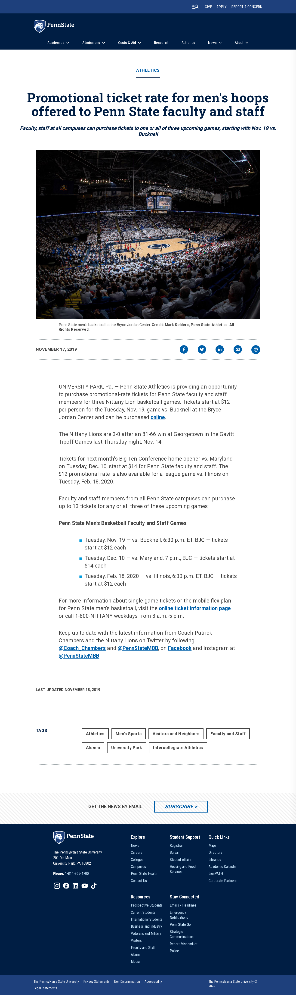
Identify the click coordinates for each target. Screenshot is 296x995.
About (239, 43)
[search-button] (195, 7)
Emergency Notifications (179, 915)
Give (208, 7)
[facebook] (184, 350)
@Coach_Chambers (82, 648)
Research (161, 43)
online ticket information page (195, 608)
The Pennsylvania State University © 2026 (233, 984)
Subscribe (179, 807)
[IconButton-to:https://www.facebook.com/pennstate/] (66, 885)
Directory (215, 852)
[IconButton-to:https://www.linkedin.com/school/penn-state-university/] (75, 885)
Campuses (138, 866)
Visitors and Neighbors (176, 733)
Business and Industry (146, 926)
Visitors (136, 940)
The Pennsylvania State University (56, 981)
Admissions (91, 43)
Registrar (176, 845)
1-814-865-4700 (77, 873)
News (212, 43)
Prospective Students (147, 905)
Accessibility (153, 981)
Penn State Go (180, 924)
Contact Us (139, 881)
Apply (221, 7)
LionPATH (216, 873)
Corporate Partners (223, 881)
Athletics (188, 43)
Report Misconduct (183, 944)
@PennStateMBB (138, 648)
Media (135, 961)
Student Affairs (180, 859)
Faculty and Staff (228, 733)
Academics (55, 43)
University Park (126, 747)
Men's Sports (129, 733)
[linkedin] (220, 350)
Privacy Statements (96, 981)
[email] (238, 350)
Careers (136, 852)
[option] (71, 873)
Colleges (137, 859)
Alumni (93, 747)
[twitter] (202, 350)
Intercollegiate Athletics (178, 747)
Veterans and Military (146, 933)
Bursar (174, 852)
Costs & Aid (127, 43)
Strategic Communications (182, 934)
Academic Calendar (223, 866)
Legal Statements (45, 988)
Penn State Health (144, 873)
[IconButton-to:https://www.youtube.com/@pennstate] (84, 885)
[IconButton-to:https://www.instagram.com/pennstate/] (57, 885)
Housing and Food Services (183, 869)
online (158, 417)
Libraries (215, 859)
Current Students (143, 912)
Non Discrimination (127, 981)
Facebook (179, 648)
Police (174, 951)
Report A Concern (246, 7)
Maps (212, 845)
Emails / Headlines (183, 905)
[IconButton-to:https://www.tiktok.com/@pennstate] (94, 885)
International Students (146, 919)
